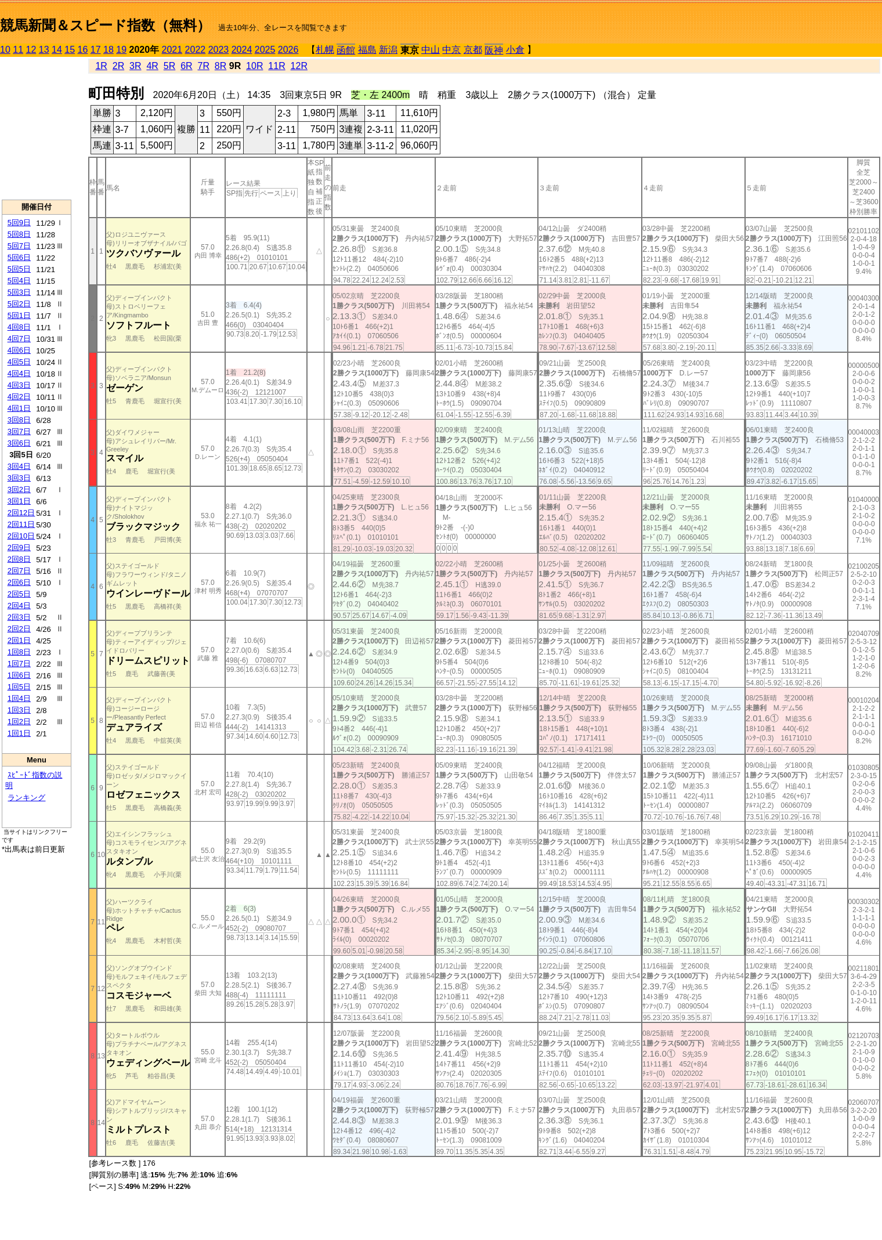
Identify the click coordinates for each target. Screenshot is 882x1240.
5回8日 (19, 234)
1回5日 (19, 686)
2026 (288, 50)
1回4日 (19, 698)
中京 (451, 50)
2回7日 (19, 570)
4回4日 (19, 373)
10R (254, 66)
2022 (195, 50)
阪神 (494, 50)
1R (101, 66)
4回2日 (19, 396)
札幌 (325, 50)
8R (220, 66)
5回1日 (19, 315)
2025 (265, 50)
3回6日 (19, 443)
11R (276, 66)
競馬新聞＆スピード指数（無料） (105, 25)
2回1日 (19, 640)
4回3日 (19, 385)
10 (5, 50)
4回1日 (19, 408)
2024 (242, 50)
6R (186, 66)
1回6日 (19, 675)
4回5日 (19, 361)
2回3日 (19, 617)
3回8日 (19, 419)
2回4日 (19, 605)
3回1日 (19, 501)
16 (83, 50)
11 (18, 50)
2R (118, 66)
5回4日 (19, 280)
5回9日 (19, 222)
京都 (473, 50)
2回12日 (21, 512)
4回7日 (19, 338)
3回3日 (19, 477)
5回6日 (19, 257)
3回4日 (19, 466)
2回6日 (19, 582)
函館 (346, 50)
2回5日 (19, 594)
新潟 (388, 50)
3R (135, 66)
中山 (430, 50)
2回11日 (21, 524)
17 (96, 50)
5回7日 (19, 245)
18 (108, 50)
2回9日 (19, 547)
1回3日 (19, 710)
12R (299, 66)
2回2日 (19, 628)
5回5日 (19, 269)
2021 (172, 50)
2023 (218, 50)
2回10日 (21, 536)
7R (203, 66)
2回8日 (19, 559)
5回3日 (19, 292)
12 (31, 50)
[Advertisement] (36, 128)
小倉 (515, 50)
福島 (367, 50)
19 (121, 50)
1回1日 (19, 733)
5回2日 (19, 303)
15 (69, 50)
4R (152, 66)
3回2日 (19, 489)
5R (169, 66)
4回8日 (19, 327)
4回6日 (19, 350)
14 (57, 50)
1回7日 (19, 663)
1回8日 (19, 652)
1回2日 (19, 721)
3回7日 (19, 431)
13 (44, 50)
